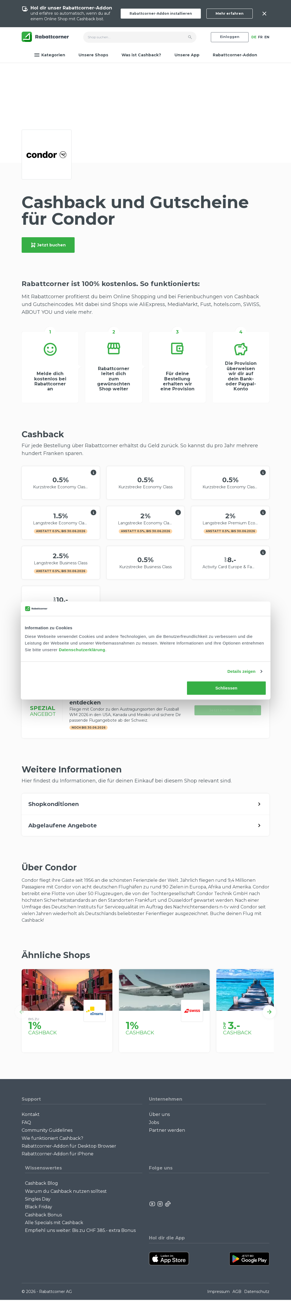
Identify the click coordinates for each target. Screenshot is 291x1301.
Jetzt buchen (48, 245)
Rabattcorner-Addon (235, 54)
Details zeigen (241, 671)
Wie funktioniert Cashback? (52, 1139)
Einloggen (229, 37)
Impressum (218, 1292)
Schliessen (226, 688)
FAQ (26, 1123)
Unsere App (186, 54)
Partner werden (167, 1131)
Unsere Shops (93, 54)
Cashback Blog (41, 1184)
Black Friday (38, 1208)
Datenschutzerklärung (82, 649)
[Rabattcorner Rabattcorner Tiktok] (167, 1205)
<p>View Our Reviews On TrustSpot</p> (246, 1205)
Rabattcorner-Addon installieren (161, 13)
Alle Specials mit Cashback (54, 1223)
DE (253, 37)
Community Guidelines (47, 1131)
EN (266, 37)
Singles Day (37, 1200)
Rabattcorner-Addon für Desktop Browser (69, 1147)
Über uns (159, 1115)
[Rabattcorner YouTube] (152, 1205)
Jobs (154, 1123)
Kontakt (31, 1115)
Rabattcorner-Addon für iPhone (57, 1155)
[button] (21, 1013)
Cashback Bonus (43, 1216)
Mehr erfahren (230, 13)
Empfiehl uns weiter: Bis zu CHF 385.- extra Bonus (80, 1231)
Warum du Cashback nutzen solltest (66, 1192)
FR (260, 37)
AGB (236, 1292)
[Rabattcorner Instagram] (160, 1205)
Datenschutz (256, 1292)
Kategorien (49, 55)
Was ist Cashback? (141, 54)
